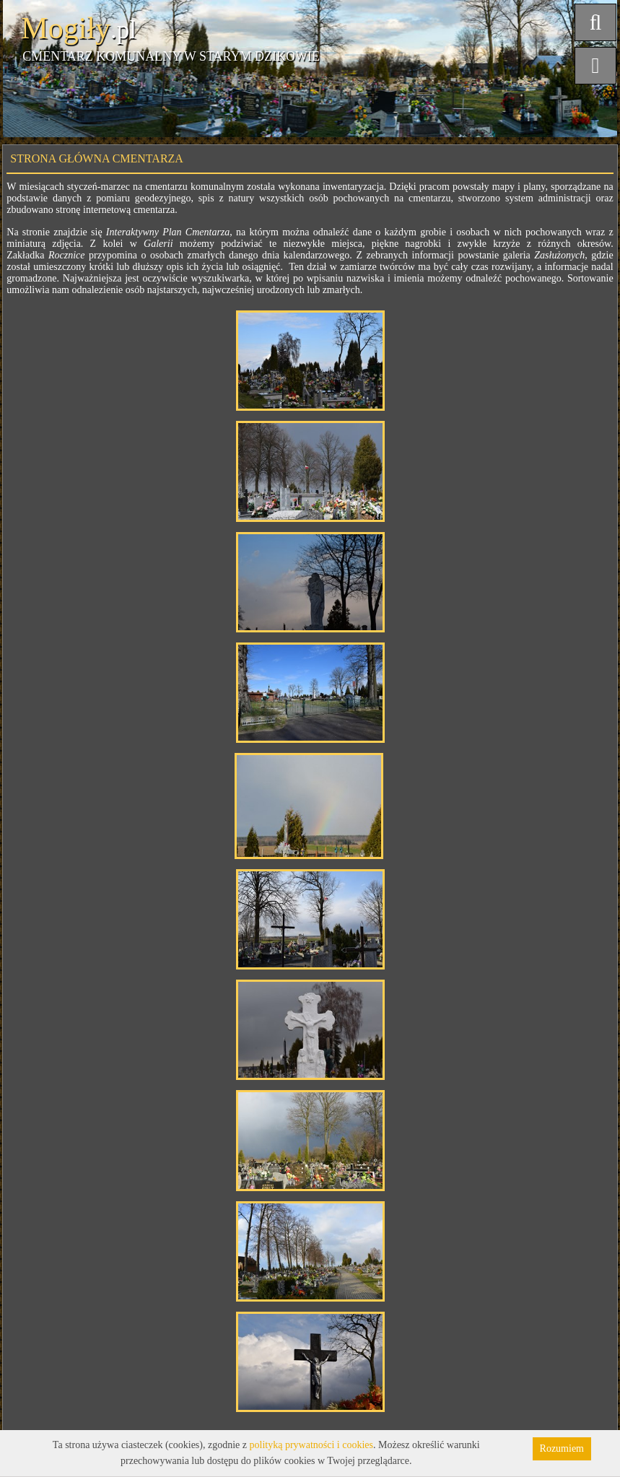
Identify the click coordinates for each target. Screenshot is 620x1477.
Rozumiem (562, 1448)
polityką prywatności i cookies (311, 1444)
